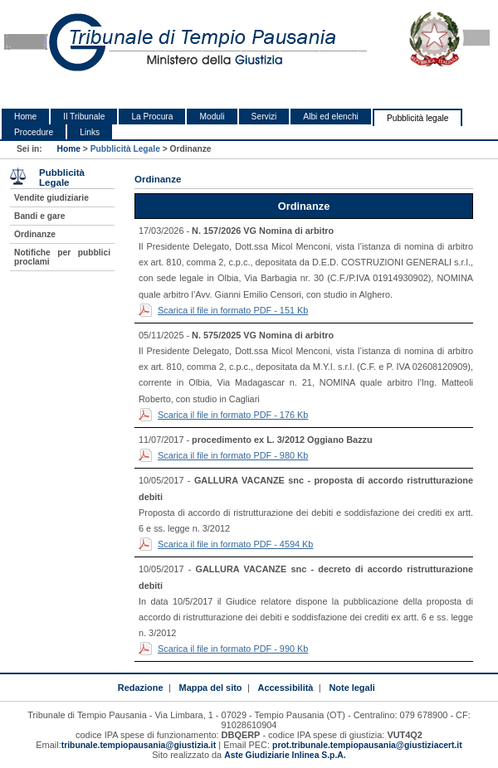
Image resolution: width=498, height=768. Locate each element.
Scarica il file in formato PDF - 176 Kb (233, 415)
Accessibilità (286, 688)
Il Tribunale (84, 116)
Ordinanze (35, 234)
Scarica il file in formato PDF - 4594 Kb (235, 544)
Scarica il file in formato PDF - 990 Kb (233, 649)
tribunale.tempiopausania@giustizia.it (139, 745)
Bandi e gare (39, 216)
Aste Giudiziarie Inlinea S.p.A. (284, 755)
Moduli (211, 116)
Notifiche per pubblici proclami (62, 257)
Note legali (351, 688)
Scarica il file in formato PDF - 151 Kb (233, 310)
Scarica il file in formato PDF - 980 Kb (233, 455)
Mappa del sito (210, 688)
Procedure (33, 132)
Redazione (141, 688)
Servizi (264, 116)
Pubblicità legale (418, 118)
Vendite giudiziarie (51, 197)
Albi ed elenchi (331, 116)
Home (25, 116)
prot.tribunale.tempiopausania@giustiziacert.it (367, 745)
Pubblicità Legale (125, 148)
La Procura (152, 116)
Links (90, 132)
